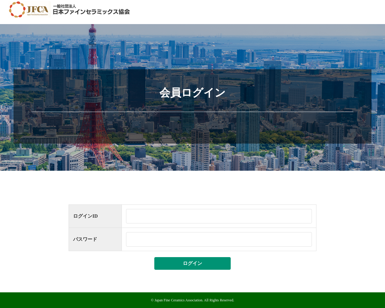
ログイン (192, 263)
